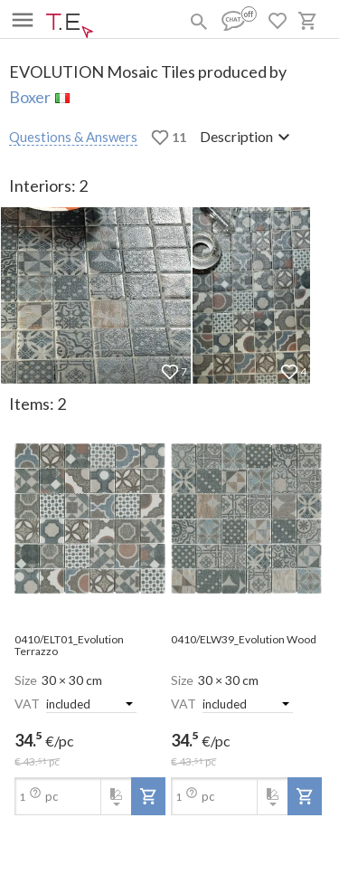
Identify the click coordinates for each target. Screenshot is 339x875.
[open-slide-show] (89, 520)
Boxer (30, 97)
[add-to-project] (148, 796)
